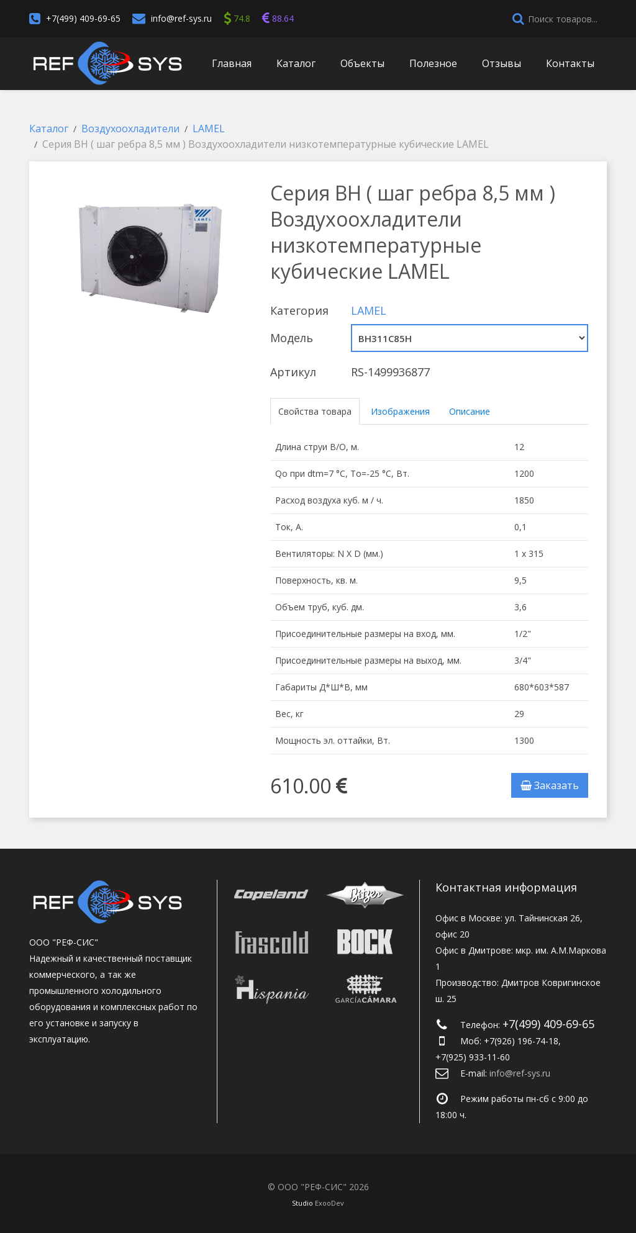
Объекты (362, 63)
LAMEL (368, 310)
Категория (299, 310)
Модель (291, 337)
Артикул (293, 371)
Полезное (433, 63)
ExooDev (329, 1203)
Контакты (570, 63)
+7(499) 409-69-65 (83, 18)
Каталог (296, 63)
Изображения (400, 411)
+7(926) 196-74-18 (521, 1041)
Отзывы (501, 63)
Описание (469, 411)
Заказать (549, 785)
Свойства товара (315, 411)
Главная (232, 63)
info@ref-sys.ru (181, 18)
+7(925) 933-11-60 (472, 1057)
